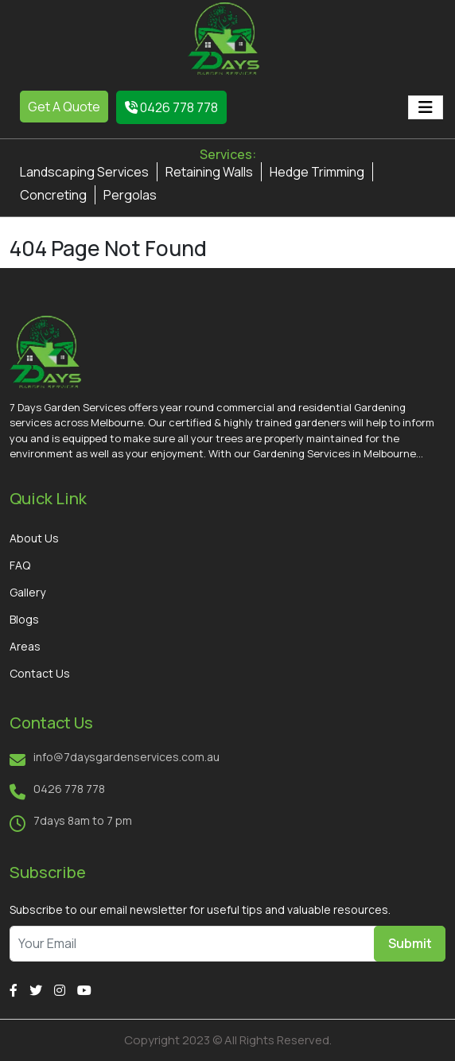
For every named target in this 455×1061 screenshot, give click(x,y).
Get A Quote (64, 106)
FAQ (20, 565)
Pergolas (130, 195)
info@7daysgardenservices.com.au (126, 756)
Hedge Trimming (317, 172)
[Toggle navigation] (425, 107)
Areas (25, 646)
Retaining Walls (209, 172)
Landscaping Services (84, 172)
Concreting (53, 195)
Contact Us (40, 673)
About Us (34, 538)
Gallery (27, 592)
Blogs (24, 619)
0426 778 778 (171, 107)
